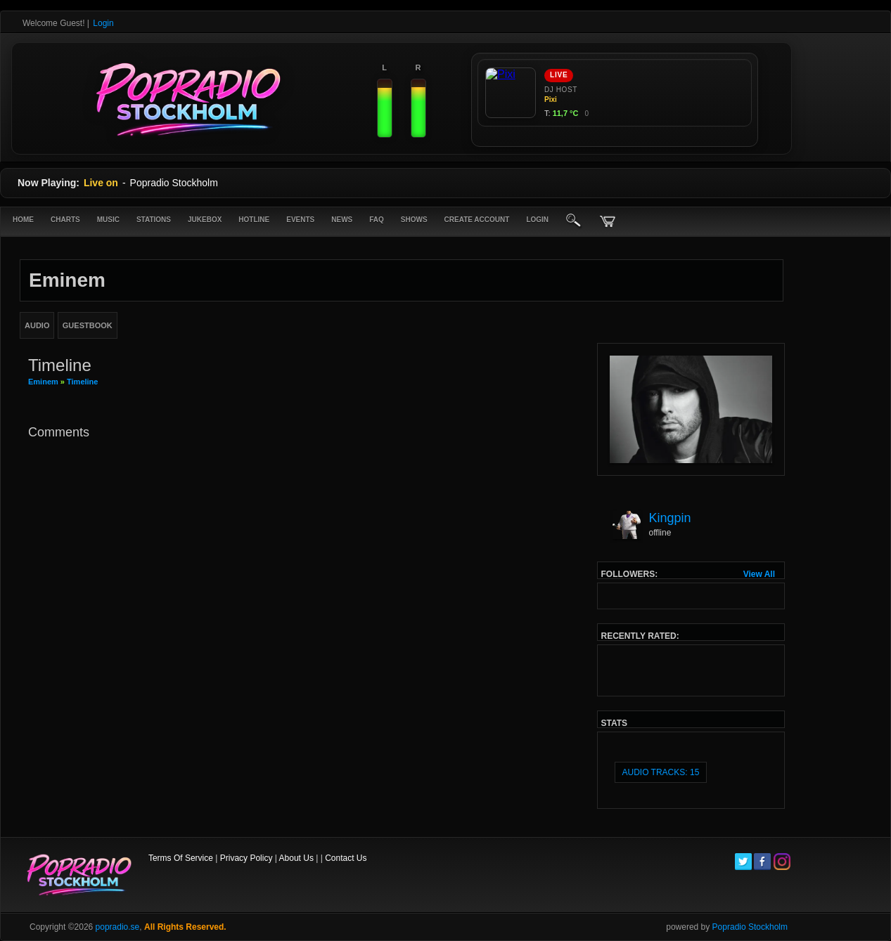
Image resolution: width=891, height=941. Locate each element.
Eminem (43, 381)
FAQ (376, 219)
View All (759, 574)
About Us (296, 858)
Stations (153, 219)
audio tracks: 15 (661, 772)
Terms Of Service (180, 858)
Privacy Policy (246, 858)
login (537, 219)
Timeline (82, 381)
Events (300, 219)
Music (108, 219)
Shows (414, 219)
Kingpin (670, 518)
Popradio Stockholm (750, 927)
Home (23, 219)
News (341, 219)
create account (477, 219)
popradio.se (118, 927)
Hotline (253, 219)
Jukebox (205, 219)
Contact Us (345, 858)
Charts (65, 219)
